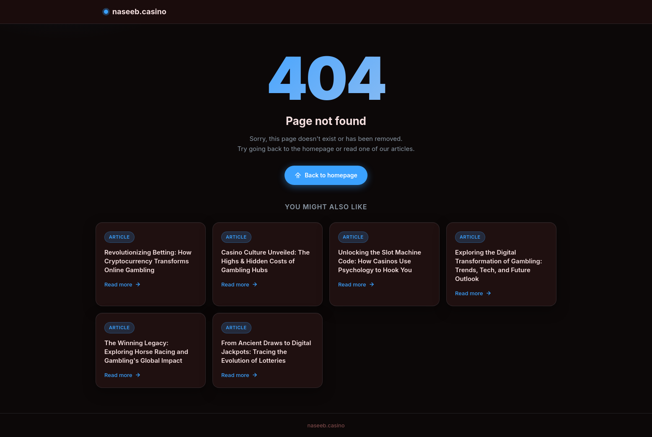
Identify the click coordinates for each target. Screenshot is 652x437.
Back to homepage (326, 175)
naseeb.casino (135, 11)
